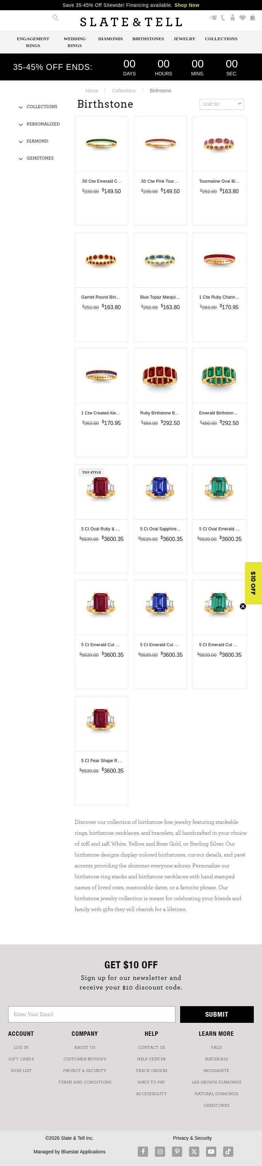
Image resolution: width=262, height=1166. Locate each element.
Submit (217, 1014)
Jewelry (184, 38)
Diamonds (110, 38)
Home (92, 90)
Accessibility (151, 1094)
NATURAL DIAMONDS (216, 1094)
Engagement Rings (33, 42)
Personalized (43, 124)
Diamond (37, 141)
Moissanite (217, 1071)
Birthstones (148, 38)
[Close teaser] (242, 606)
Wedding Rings (74, 42)
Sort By (222, 103)
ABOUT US (84, 1047)
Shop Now (187, 5)
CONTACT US (151, 1047)
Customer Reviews (84, 1059)
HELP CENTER (151, 1059)
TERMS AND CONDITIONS (84, 1082)
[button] (253, 583)
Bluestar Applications (83, 1151)
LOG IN (21, 1047)
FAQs (216, 1047)
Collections (221, 38)
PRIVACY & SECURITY (84, 1071)
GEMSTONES (217, 1105)
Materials (216, 1059)
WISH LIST (21, 1071)
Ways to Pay (151, 1082)
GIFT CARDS (21, 1059)
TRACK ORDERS (152, 1071)
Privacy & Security (192, 1138)
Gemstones (40, 158)
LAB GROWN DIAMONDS (217, 1082)
